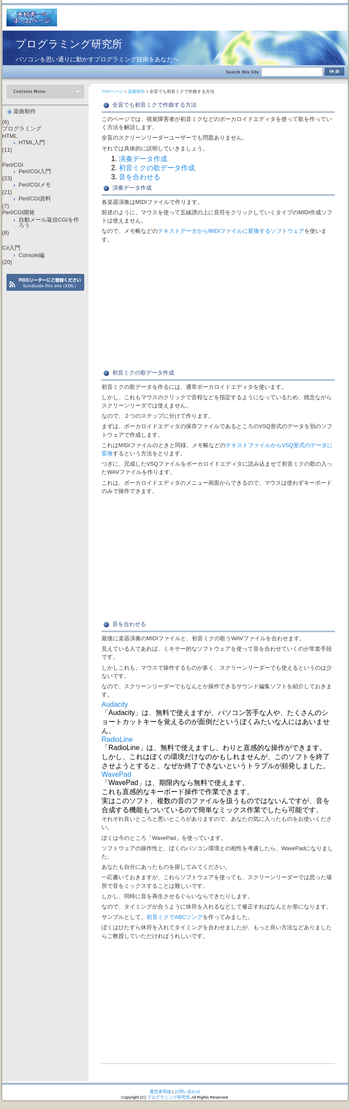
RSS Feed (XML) (45, 282)
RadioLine (117, 739)
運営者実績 (160, 1091)
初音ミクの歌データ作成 (157, 168)
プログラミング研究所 (69, 44)
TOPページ (112, 91)
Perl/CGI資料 (35, 198)
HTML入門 (32, 142)
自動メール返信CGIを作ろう (49, 222)
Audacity (115, 704)
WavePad (116, 774)
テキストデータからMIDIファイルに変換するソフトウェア (231, 231)
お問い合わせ (187, 1091)
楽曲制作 (136, 91)
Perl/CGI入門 (35, 171)
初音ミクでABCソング (174, 917)
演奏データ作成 (143, 158)
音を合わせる (139, 177)
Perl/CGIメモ (35, 184)
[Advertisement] (218, 306)
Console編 (32, 255)
